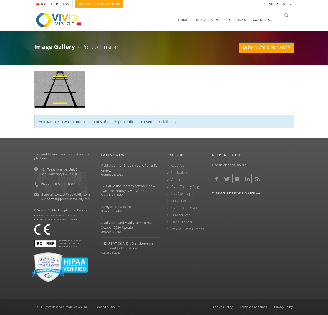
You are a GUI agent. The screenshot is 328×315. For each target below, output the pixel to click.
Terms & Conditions (253, 307)
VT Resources (180, 215)
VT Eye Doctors (181, 201)
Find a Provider (181, 222)
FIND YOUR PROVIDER (266, 48)
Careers (176, 179)
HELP (54, 4)
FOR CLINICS (240, 20)
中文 (41, 4)
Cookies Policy (223, 307)
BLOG (66, 4)
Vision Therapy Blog (185, 186)
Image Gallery (54, 47)
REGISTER (272, 4)
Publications (179, 172)
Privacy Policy (283, 307)
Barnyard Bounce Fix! (116, 207)
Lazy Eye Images (182, 194)
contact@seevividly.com (72, 194)
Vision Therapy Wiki (184, 208)
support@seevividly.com (73, 199)
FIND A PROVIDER (210, 20)
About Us (177, 165)
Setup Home (99, 4)
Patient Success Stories (187, 229)
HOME (186, 20)
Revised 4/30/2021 (108, 307)
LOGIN (287, 4)
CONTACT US (265, 20)
